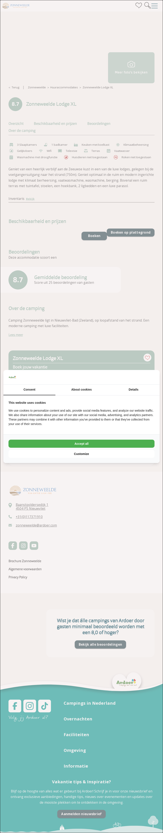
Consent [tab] (29, 389)
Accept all (81, 443)
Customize (81, 454)
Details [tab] (133, 389)
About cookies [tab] (81, 389)
